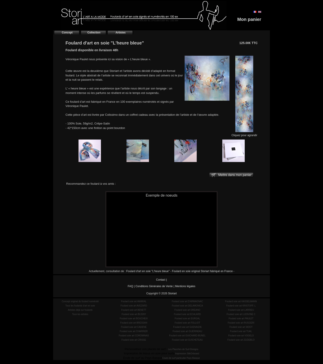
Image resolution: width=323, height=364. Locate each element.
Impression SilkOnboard (187, 353)
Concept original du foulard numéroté (80, 301)
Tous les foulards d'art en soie (80, 305)
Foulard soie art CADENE (133, 327)
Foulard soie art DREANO (187, 310)
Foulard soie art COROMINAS (134, 335)
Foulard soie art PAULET (241, 318)
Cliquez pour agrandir (244, 134)
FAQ (130, 286)
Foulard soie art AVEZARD (133, 305)
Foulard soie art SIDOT (241, 327)
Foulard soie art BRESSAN (133, 323)
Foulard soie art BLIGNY (134, 314)
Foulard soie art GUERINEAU (187, 331)
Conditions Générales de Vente (154, 286)
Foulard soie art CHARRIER (134, 331)
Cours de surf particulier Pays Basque (181, 358)
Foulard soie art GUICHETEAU (187, 340)
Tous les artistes (80, 314)
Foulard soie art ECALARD (187, 314)
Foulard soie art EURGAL (187, 318)
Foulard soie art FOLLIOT (187, 323)
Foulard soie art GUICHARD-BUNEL (187, 335)
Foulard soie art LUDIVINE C (241, 314)
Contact (160, 279)
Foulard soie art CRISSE (134, 340)
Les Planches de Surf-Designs (183, 349)
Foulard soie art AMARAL (133, 301)
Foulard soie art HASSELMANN (241, 301)
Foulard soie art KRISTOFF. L (241, 305)
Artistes (121, 32)
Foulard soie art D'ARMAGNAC (187, 301)
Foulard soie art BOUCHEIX (134, 318)
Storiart (172, 293)
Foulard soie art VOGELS (241, 335)
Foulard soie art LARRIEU (241, 310)
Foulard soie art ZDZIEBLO (241, 340)
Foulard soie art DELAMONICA (187, 305)
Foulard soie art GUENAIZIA (187, 327)
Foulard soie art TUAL (241, 331)
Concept (67, 32)
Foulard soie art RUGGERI (241, 323)
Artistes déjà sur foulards (80, 310)
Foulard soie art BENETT (133, 310)
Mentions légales (185, 286)
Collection (93, 32)
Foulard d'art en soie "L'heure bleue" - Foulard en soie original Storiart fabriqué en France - (180, 271)
